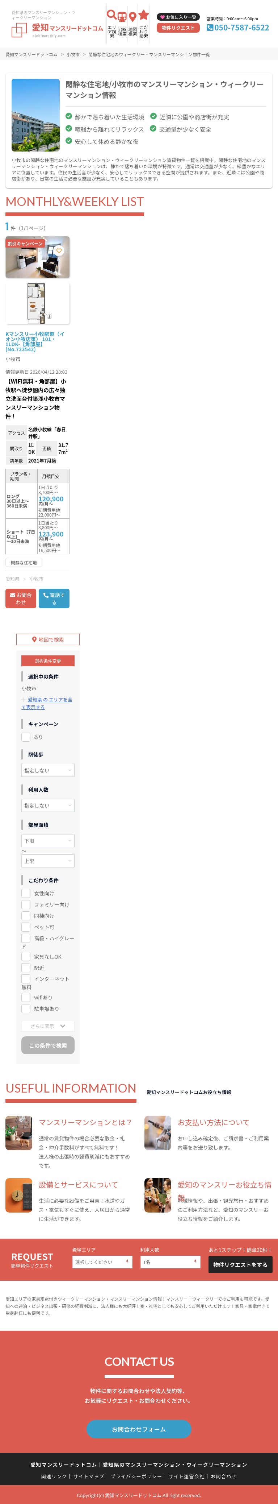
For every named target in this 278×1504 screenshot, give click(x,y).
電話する (57, 598)
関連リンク (54, 1475)
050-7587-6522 (241, 27)
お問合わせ (24, 598)
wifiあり (43, 997)
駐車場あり (46, 1008)
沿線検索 (122, 31)
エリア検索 (112, 31)
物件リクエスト (178, 27)
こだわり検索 (143, 31)
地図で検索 (51, 639)
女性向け (44, 892)
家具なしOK (47, 956)
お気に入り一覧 (181, 17)
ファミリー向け (52, 904)
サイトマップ (89, 1475)
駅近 (39, 967)
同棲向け (44, 915)
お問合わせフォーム (139, 1428)
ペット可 (44, 926)
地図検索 (132, 31)
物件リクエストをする (240, 1264)
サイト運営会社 (186, 1475)
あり (38, 736)
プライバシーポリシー (136, 1475)
